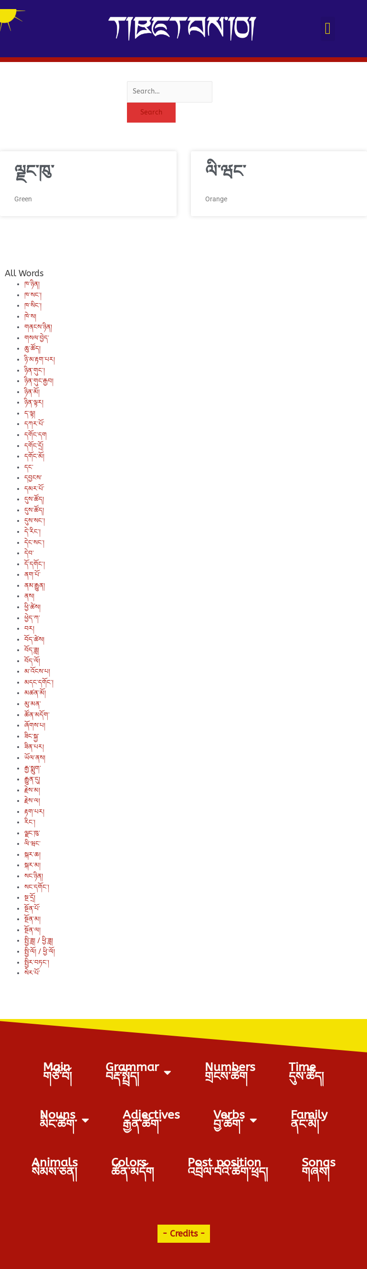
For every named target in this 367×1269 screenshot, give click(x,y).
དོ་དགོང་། (34, 564)
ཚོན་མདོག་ (37, 715)
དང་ (28, 467)
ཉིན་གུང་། (34, 370)
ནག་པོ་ (32, 575)
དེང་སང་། (34, 543)
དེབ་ (29, 553)
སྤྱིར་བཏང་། (36, 962)
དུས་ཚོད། (34, 499)
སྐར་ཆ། (32, 855)
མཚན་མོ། (35, 693)
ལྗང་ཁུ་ (34, 171)
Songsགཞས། (319, 1167)
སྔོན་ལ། (32, 930)
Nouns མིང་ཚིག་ (64, 1120)
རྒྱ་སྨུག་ (32, 768)
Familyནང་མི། (309, 1120)
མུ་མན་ (32, 704)
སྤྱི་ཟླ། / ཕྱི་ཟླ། (38, 940)
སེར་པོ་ (32, 973)
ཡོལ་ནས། (34, 758)
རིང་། (29, 822)
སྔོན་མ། (32, 919)
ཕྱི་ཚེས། (32, 607)
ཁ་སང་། (33, 295)
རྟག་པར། (34, 812)
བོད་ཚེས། (34, 639)
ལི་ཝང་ (225, 171)
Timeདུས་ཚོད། (306, 1072)
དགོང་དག (35, 435)
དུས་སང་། (34, 521)
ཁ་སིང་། (33, 306)
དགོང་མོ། (34, 456)
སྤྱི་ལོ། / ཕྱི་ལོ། (39, 951)
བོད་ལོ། (32, 661)
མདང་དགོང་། (38, 682)
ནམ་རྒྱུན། (34, 586)
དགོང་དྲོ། (33, 446)
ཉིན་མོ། (32, 392)
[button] (328, 29)
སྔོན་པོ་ (32, 909)
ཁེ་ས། (30, 316)
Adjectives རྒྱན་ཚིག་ (151, 1120)
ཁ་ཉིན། (32, 284)
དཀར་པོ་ (34, 424)
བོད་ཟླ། (31, 650)
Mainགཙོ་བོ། (57, 1072)
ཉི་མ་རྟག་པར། (39, 359)
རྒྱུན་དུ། (32, 779)
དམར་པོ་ (34, 489)
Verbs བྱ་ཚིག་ (235, 1120)
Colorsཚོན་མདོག (132, 1167)
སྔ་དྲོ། (29, 898)
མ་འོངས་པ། (37, 671)
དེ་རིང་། (32, 532)
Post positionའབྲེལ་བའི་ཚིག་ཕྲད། (228, 1167)
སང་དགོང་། (36, 887)
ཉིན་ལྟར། (33, 402)
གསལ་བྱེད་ (36, 338)
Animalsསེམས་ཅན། (54, 1167)
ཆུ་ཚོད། (32, 348)
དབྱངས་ (33, 478)
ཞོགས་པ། (34, 725)
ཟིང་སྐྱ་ (31, 736)
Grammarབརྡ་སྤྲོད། (138, 1072)
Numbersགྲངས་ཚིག (230, 1072)
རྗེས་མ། (32, 790)
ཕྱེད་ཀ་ (32, 618)
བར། (29, 628)
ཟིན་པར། (34, 747)
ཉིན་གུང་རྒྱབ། (38, 381)
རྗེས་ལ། (32, 801)
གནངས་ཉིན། (38, 327)
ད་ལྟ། (29, 413)
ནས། (29, 596)
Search (151, 112)
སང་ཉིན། (33, 876)
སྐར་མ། (32, 865)
